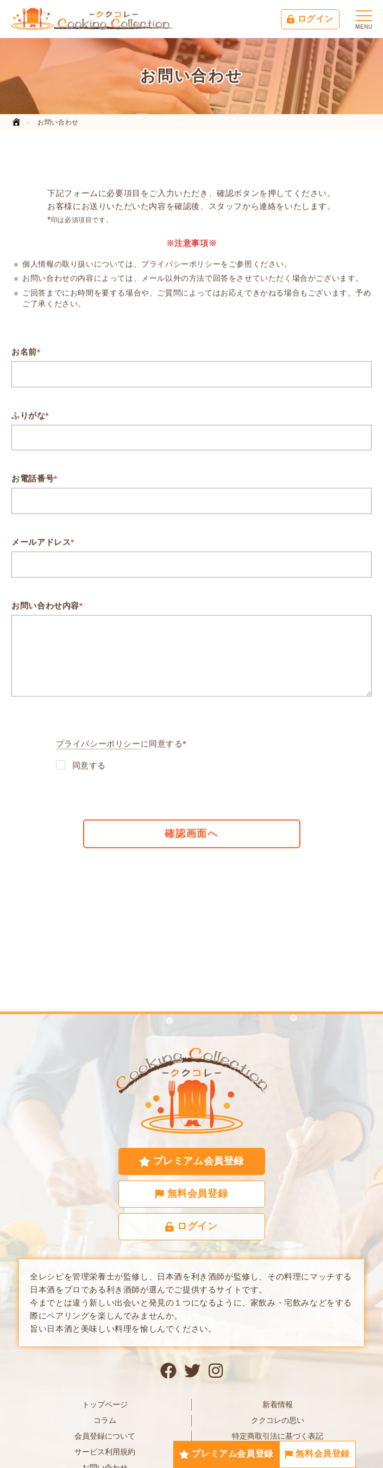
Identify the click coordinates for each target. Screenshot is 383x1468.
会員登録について (104, 1436)
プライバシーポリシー (98, 746)
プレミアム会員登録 (226, 1453)
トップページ (105, 1404)
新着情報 (277, 1404)
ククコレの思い (277, 1420)
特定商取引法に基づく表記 (277, 1436)
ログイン (310, 18)
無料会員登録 (317, 1453)
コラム (104, 1420)
